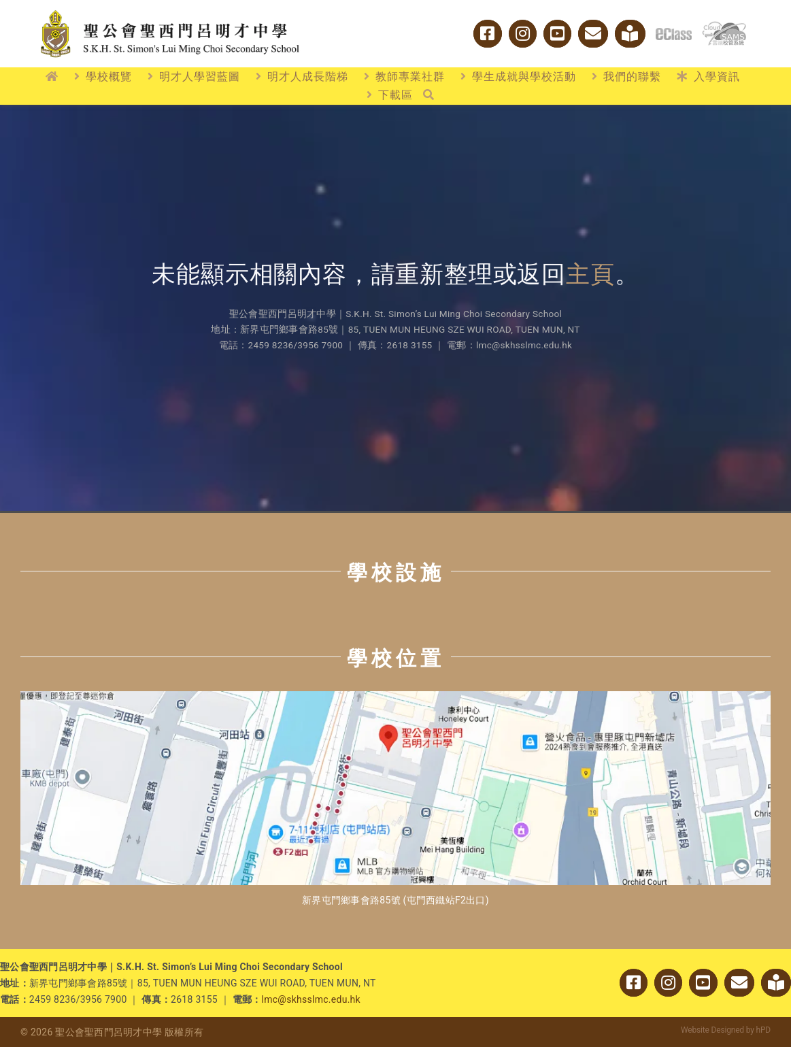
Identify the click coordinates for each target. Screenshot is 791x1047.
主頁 (590, 274)
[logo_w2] (170, 12)
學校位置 (396, 658)
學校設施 (396, 572)
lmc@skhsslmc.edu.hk (311, 999)
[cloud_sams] (724, 27)
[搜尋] (429, 95)
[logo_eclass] (674, 34)
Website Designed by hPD (726, 1030)
